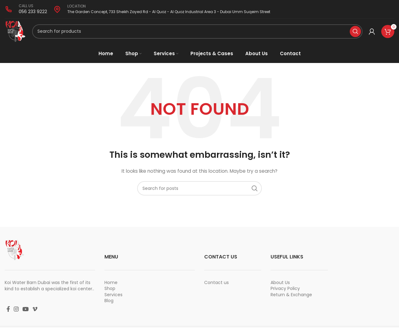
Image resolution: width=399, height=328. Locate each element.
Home (111, 285)
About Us (280, 285)
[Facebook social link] (8, 311)
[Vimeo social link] (35, 311)
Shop (109, 291)
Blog (108, 303)
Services (113, 297)
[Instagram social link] (16, 311)
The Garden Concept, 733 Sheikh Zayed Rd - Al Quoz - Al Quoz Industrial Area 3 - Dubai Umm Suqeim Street (168, 11)
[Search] (198, 33)
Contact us (216, 285)
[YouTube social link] (26, 311)
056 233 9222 (33, 11)
